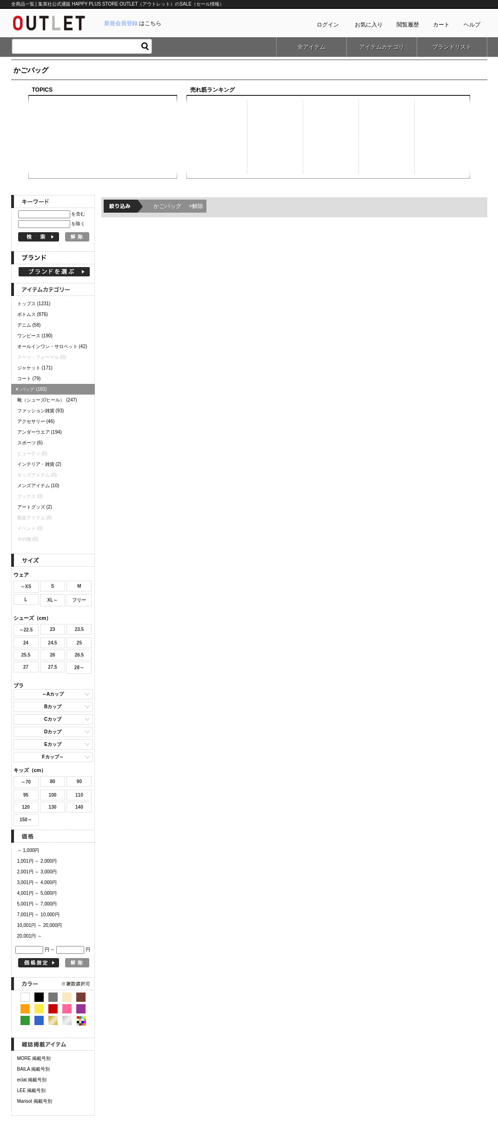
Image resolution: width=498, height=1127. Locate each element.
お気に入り (369, 24)
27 (25, 667)
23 (52, 629)
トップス (34, 303)
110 (79, 795)
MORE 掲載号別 (34, 1058)
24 (25, 642)
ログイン (328, 24)
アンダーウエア (39, 432)
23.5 (79, 629)
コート (29, 378)
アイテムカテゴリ (381, 47)
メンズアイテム (38, 485)
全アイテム (311, 47)
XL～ (52, 600)
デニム (29, 325)
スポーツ (30, 442)
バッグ (32, 389)
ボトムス (32, 314)
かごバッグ (178, 206)
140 (79, 807)
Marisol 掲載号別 (34, 1101)
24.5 (52, 642)
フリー (79, 600)
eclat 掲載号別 (32, 1079)
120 (26, 807)
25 (79, 642)
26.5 (79, 654)
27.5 (52, 667)
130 (53, 807)
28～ (79, 667)
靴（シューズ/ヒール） (47, 399)
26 (52, 654)
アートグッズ (34, 507)
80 (52, 781)
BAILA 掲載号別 (33, 1069)
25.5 (25, 654)
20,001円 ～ (29, 936)
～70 (26, 782)
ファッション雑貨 (40, 410)
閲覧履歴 (408, 24)
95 (25, 795)
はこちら (132, 23)
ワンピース (35, 335)
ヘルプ (472, 24)
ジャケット (35, 367)
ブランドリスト (451, 47)
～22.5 (26, 629)
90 (79, 781)
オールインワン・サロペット (52, 346)
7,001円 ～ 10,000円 (38, 914)
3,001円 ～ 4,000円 (37, 882)
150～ (26, 819)
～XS (25, 586)
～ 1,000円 (28, 850)
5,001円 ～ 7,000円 (37, 903)
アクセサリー (36, 421)
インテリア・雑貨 (39, 464)
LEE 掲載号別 (31, 1090)
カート (441, 24)
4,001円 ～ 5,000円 (37, 893)
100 (53, 795)
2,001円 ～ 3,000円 (37, 871)
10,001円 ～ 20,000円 (39, 925)
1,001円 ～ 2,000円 (37, 861)
